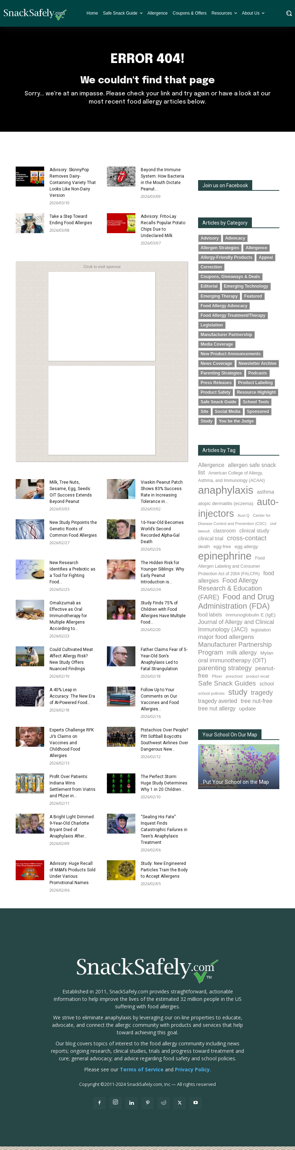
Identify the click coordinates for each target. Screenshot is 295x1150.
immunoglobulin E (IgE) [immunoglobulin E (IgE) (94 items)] (250, 618)
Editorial (209, 289)
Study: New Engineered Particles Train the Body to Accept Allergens (164, 873)
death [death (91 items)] (204, 549)
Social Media (227, 415)
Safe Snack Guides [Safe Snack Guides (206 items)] (227, 686)
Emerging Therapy (219, 299)
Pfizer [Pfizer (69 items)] (217, 680)
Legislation (212, 328)
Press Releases (216, 386)
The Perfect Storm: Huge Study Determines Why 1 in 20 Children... (164, 786)
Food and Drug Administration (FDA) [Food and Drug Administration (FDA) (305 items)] (236, 605)
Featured (253, 299)
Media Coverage (217, 347)
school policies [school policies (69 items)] (211, 697)
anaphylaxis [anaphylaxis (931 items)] (225, 493)
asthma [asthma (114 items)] (265, 495)
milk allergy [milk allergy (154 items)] (242, 656)
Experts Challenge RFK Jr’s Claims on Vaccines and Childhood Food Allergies (72, 746)
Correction (211, 270)
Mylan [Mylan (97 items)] (267, 656)
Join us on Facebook (225, 189)
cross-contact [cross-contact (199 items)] (246, 541)
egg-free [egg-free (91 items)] (222, 549)
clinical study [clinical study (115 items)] (254, 534)
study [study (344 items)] (238, 695)
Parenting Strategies (221, 376)
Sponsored (258, 415)
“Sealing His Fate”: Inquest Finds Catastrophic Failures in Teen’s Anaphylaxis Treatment (164, 833)
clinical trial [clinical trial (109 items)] (210, 542)
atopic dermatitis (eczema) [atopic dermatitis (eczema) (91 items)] (225, 507)
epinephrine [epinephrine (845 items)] (225, 559)
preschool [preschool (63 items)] (234, 680)
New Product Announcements (231, 357)
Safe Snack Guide (218, 405)
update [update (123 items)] (247, 712)
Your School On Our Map (229, 738)
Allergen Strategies (220, 251)
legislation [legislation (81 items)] (261, 633)
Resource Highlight (256, 395)
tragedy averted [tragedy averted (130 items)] (217, 705)
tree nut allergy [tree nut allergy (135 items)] (217, 712)
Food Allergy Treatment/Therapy (233, 318)
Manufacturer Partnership (226, 337)
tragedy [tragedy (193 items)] (262, 696)
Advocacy (235, 241)
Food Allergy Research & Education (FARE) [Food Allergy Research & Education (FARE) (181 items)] (230, 592)
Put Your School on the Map (236, 785)
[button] (288, 13)
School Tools (256, 405)
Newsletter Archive (258, 366)
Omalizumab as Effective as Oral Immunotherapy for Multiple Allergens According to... (68, 619)
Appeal (266, 260)
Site (204, 415)
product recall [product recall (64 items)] (257, 680)
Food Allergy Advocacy (224, 308)
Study (206, 424)
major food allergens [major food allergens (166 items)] (226, 640)
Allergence (256, 251)
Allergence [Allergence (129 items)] (211, 469)
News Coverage (216, 366)
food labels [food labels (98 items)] (210, 618)
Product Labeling (255, 386)
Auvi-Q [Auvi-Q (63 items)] (243, 518)
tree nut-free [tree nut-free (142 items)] (257, 704)
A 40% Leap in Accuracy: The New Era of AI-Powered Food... (72, 700)
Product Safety (216, 395)
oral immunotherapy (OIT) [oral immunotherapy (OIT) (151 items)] (232, 663)
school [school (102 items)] (266, 687)
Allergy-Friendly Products (226, 260)
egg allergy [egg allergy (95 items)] (246, 549)
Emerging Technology (246, 289)
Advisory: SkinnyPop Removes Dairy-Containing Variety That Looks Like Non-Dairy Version (73, 186)
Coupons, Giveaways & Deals (230, 280)
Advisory (210, 241)
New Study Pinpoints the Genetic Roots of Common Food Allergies (73, 532)
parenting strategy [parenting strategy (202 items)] (225, 671)
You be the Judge (236, 424)
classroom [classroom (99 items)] (224, 534)
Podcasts (257, 376)
